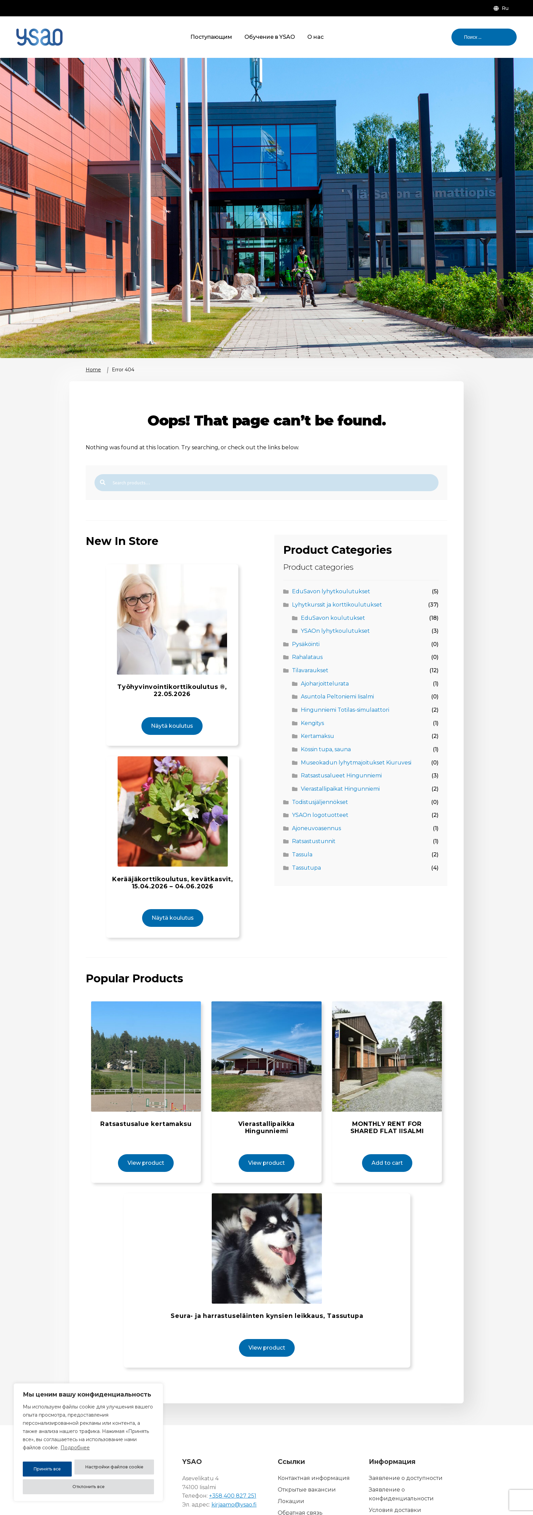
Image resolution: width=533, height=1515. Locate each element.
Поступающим (211, 37)
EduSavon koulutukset (333, 618)
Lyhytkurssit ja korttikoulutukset (337, 604)
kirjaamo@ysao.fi (234, 1469)
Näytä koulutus (172, 706)
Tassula (302, 854)
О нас (315, 37)
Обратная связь (300, 1477)
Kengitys (312, 723)
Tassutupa (306, 868)
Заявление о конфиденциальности (401, 1458)
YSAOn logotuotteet (320, 815)
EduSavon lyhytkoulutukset (331, 591)
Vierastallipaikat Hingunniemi (340, 789)
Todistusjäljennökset (320, 802)
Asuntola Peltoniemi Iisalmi (337, 696)
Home (93, 370)
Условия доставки (395, 1474)
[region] (88, 1444)
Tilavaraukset (310, 670)
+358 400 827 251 (232, 1460)
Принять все (88, 1487)
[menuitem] (502, 8)
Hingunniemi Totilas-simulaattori (345, 710)
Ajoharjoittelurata (325, 683)
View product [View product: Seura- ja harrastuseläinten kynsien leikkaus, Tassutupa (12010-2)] (269, 1312)
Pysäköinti (306, 644)
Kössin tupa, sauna (326, 749)
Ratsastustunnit (314, 841)
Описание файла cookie (403, 1486)
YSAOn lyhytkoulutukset (335, 631)
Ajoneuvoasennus (316, 828)
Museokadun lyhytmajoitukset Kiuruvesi (356, 762)
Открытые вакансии (307, 1454)
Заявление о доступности (406, 1442)
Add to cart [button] (384, 1125)
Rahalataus (307, 657)
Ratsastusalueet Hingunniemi (341, 775)
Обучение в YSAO (269, 37)
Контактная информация (314, 1442)
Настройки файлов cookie (62, 1469)
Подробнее (75, 1452)
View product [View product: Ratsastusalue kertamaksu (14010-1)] (148, 1125)
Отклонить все (129, 1469)
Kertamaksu (317, 736)
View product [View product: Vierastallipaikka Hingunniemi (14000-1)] (266, 1125)
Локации (291, 1465)
